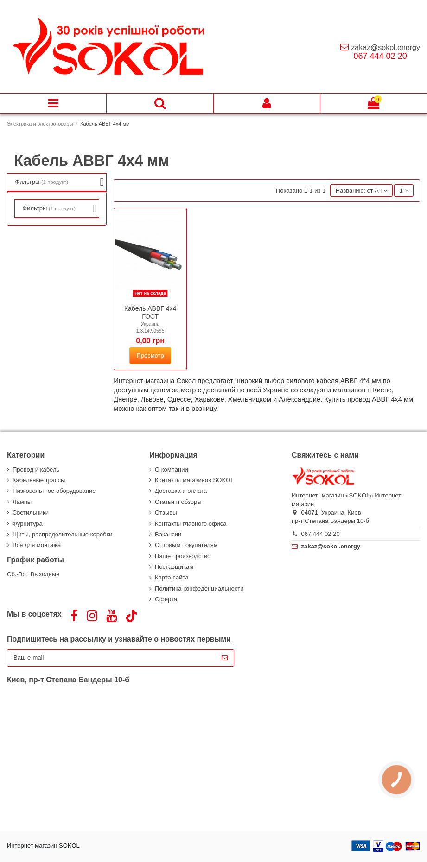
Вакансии (168, 534)
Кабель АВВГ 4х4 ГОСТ (150, 312)
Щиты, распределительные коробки (63, 534)
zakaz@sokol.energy (385, 47)
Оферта (166, 599)
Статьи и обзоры (178, 501)
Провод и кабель (36, 469)
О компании (171, 469)
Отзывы (166, 512)
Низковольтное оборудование (54, 490)
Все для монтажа (37, 544)
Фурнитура (28, 523)
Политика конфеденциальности (199, 588)
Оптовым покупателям (186, 544)
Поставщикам (174, 566)
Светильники (31, 512)
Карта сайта (171, 577)
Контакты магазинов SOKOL (194, 480)
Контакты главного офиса (191, 523)
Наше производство (182, 556)
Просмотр (150, 355)
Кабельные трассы (39, 480)
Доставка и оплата (181, 490)
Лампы (22, 501)
